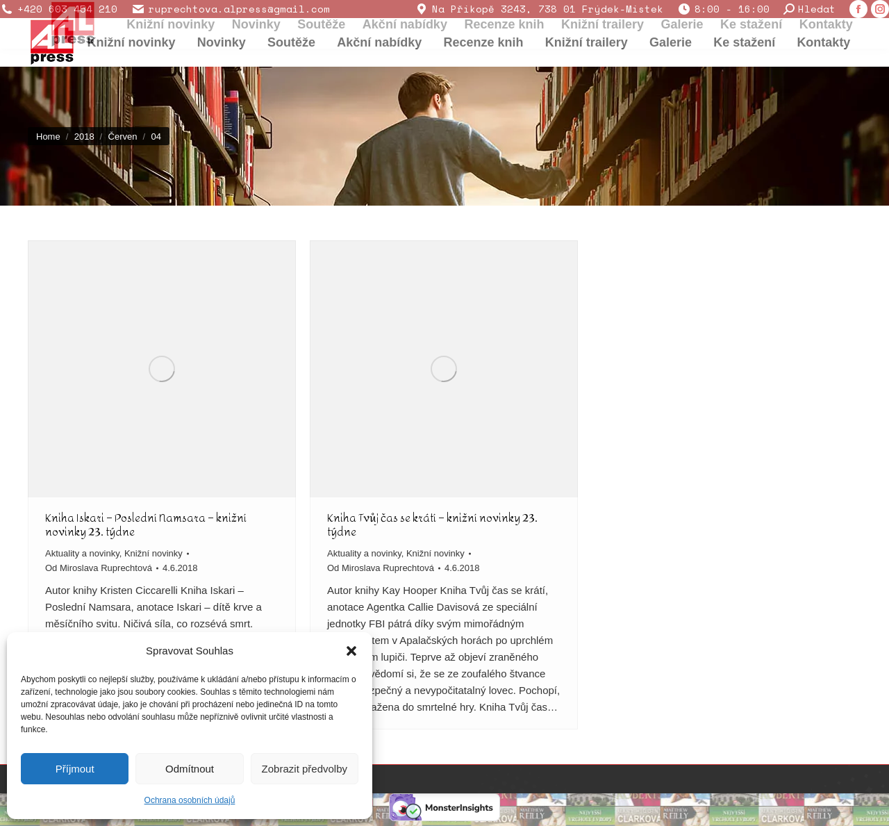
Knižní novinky (153, 553)
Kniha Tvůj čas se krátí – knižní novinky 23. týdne (432, 525)
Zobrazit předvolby (304, 769)
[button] (351, 651)
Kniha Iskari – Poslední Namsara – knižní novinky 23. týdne (146, 525)
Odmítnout (189, 769)
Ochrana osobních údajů (189, 800)
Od (98, 568)
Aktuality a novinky (82, 553)
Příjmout (75, 769)
